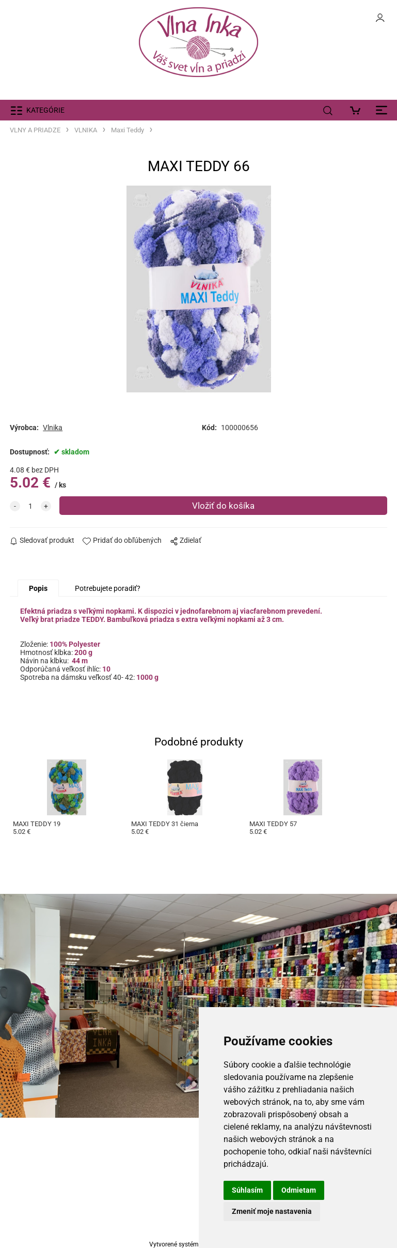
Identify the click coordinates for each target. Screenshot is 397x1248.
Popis (38, 588)
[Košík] (358, 110)
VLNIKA (85, 130)
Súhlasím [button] (247, 1190)
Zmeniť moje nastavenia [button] (272, 1211)
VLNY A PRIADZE (35, 130)
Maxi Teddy (127, 130)
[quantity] (30, 506)
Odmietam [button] (298, 1190)
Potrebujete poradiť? (107, 588)
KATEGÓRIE (45, 110)
